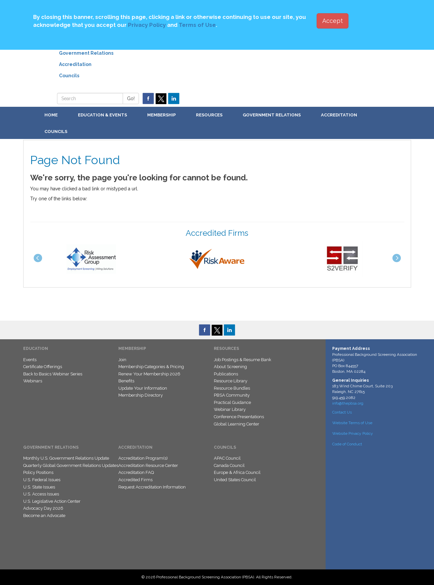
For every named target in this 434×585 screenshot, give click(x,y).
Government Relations (86, 53)
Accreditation (75, 64)
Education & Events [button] (102, 114)
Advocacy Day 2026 (43, 508)
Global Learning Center (236, 424)
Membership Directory (140, 395)
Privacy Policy (147, 25)
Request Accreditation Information (152, 487)
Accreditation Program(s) (143, 458)
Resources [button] (209, 114)
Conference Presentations (239, 416)
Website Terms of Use (352, 423)
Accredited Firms (135, 479)
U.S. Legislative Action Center (52, 501)
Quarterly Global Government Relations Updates (70, 465)
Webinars (32, 380)
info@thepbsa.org (347, 403)
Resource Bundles (232, 388)
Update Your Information (142, 388)
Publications (226, 373)
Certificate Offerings (42, 366)
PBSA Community (232, 395)
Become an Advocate (44, 515)
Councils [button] (55, 131)
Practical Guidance (232, 402)
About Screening (230, 366)
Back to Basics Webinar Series (52, 373)
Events (29, 359)
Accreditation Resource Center (148, 465)
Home (51, 114)
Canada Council (229, 465)
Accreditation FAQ (136, 472)
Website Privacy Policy (352, 433)
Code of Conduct (347, 444)
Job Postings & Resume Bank (242, 359)
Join (122, 359)
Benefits (126, 380)
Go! (131, 98)
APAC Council (227, 458)
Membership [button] (161, 114)
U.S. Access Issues (41, 493)
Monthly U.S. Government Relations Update (66, 458)
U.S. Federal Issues (41, 479)
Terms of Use (197, 25)
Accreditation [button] (339, 114)
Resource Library (230, 380)
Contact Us (342, 412)
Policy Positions (38, 472)
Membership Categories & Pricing (151, 366)
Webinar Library (230, 409)
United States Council (235, 479)
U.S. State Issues (39, 487)
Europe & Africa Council (237, 472)
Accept (332, 20)
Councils (69, 75)
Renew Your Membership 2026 (149, 373)
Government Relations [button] (272, 114)
